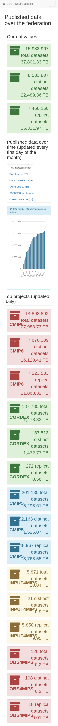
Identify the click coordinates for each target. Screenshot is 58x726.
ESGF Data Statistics (17, 3)
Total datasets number (20, 168)
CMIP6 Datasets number (21, 180)
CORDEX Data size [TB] (21, 199)
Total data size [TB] (18, 174)
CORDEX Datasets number (22, 193)
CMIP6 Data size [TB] (19, 187)
